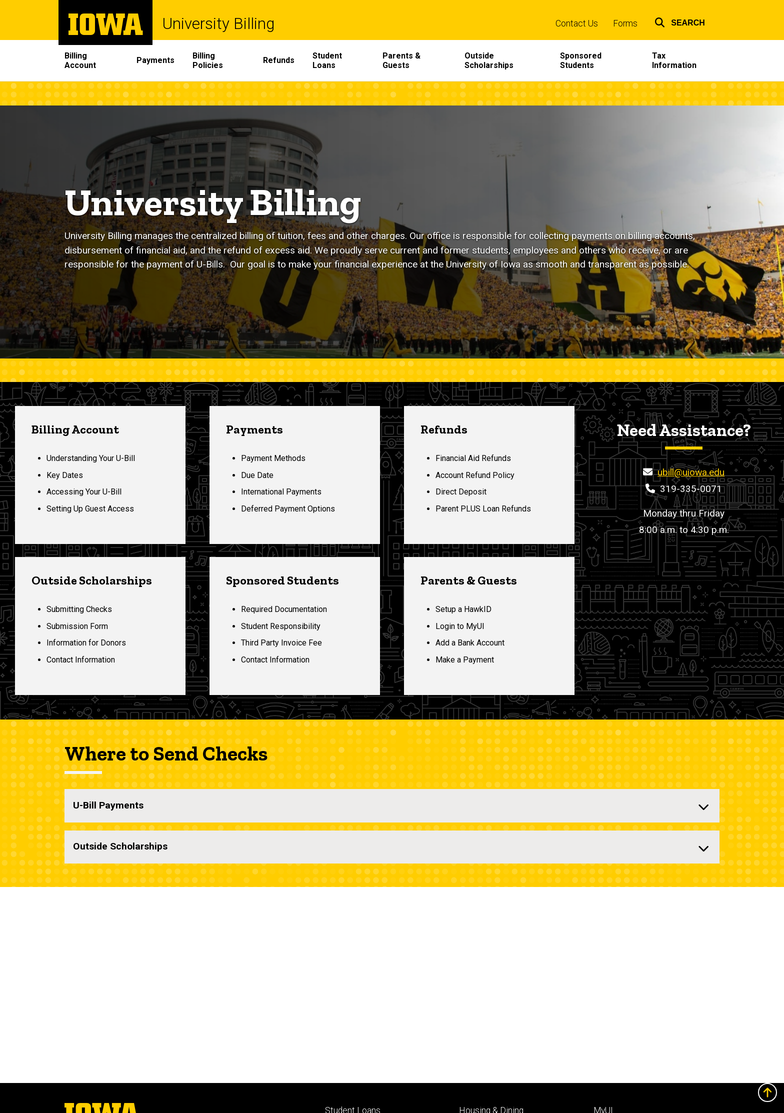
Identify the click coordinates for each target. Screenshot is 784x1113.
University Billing (218, 24)
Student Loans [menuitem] (327, 60)
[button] (680, 21)
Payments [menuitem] (155, 60)
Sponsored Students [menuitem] (581, 60)
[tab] (392, 805)
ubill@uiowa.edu (691, 472)
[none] (392, 805)
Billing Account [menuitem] (80, 60)
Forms (625, 23)
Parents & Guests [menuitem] (401, 60)
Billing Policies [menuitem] (207, 60)
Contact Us (577, 23)
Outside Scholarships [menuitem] (489, 60)
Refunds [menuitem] (278, 60)
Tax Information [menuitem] (674, 60)
